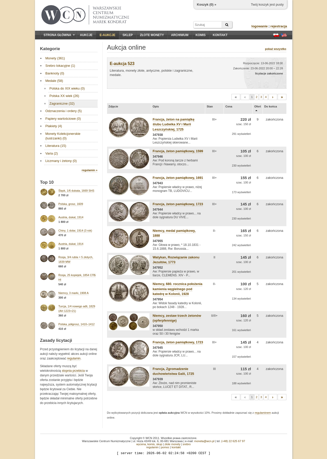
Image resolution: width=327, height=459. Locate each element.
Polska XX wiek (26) (64, 96)
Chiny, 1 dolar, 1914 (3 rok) (75, 230)
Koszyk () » (206, 4)
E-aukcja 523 (122, 63)
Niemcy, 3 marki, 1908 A (74, 292)
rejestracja (278, 26)
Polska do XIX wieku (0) (67, 88)
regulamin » (90, 170)
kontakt (176, 447)
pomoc (165, 447)
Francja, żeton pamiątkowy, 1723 (178, 204)
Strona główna (59, 35)
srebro (187, 444)
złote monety (172, 444)
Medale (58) (54, 81)
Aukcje (86, 35)
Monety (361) (55, 58)
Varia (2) (51, 153)
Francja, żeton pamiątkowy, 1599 (178, 151)
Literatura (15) (55, 146)
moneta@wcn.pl (204, 441)
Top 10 (47, 182)
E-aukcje (107, 35)
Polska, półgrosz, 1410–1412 (77, 324)
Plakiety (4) (53, 126)
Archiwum (179, 35)
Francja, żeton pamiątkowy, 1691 (178, 178)
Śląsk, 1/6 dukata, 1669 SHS (77, 190)
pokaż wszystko (275, 48)
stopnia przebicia (73, 371)
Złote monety (152, 35)
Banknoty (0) (54, 73)
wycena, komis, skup (149, 444)
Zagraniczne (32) (62, 103)
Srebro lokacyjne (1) (60, 66)
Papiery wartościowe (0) (63, 119)
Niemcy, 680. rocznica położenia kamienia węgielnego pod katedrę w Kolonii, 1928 (178, 289)
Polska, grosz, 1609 (71, 203)
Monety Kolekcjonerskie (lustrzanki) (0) (62, 136)
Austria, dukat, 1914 (71, 217)
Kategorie (50, 48)
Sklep (127, 35)
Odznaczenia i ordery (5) (63, 111)
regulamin (74, 358)
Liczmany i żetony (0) (61, 161)
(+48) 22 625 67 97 (233, 441)
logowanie (259, 26)
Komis (200, 35)
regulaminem (263, 412)
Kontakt (220, 35)
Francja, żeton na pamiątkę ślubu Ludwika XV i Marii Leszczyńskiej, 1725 (174, 124)
